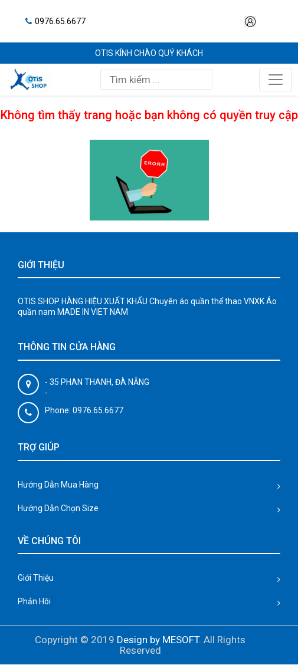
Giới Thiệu (36, 577)
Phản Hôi (34, 601)
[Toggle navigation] (275, 79)
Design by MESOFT (158, 640)
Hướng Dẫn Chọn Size (58, 508)
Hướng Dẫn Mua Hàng (58, 484)
